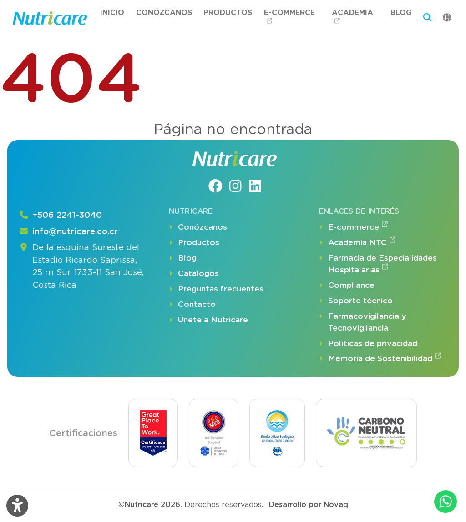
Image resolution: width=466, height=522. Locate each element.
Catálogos (194, 273)
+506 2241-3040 (60, 215)
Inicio (112, 12)
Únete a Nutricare (208, 320)
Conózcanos (164, 12)
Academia (352, 16)
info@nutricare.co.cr (68, 232)
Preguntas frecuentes (216, 289)
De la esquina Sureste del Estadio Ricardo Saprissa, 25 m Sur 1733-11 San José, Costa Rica (81, 266)
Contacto (192, 304)
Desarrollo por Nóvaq (308, 504)
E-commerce (289, 16)
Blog (400, 12)
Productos (227, 12)
